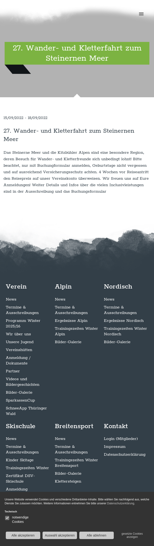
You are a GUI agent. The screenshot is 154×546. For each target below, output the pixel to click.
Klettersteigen (68, 481)
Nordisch (118, 286)
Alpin (63, 286)
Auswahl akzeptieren (60, 535)
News (11, 299)
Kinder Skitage (20, 460)
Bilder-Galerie (19, 392)
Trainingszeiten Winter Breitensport (76, 463)
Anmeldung (17, 489)
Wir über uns (18, 334)
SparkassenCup (20, 400)
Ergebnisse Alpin (71, 320)
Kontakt (116, 426)
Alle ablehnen (96, 535)
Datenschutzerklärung (124, 454)
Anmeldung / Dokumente (18, 360)
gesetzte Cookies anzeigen (132, 535)
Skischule (20, 426)
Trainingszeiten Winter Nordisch (125, 331)
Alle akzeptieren (23, 535)
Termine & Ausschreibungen (22, 310)
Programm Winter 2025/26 (23, 323)
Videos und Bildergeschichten (22, 382)
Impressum (115, 446)
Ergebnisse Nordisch (124, 320)
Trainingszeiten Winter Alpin (76, 331)
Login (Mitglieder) (121, 438)
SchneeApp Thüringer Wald (26, 411)
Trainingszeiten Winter (27, 468)
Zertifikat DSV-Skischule (20, 478)
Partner (13, 371)
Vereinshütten (19, 349)
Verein (16, 286)
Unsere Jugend (20, 342)
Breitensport (74, 426)
